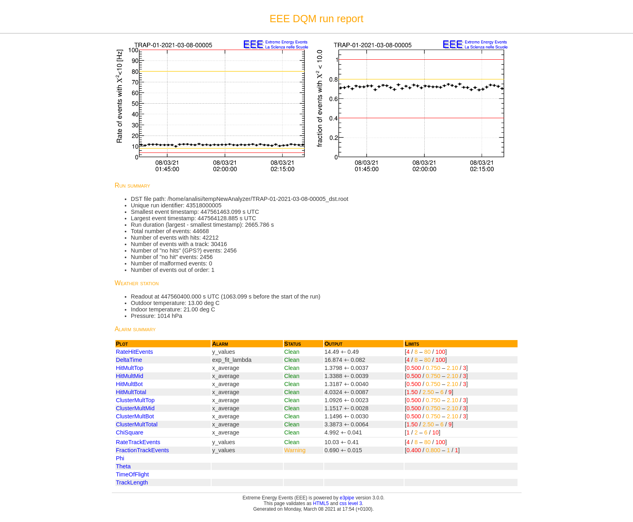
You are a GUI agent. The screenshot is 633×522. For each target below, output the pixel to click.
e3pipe (347, 498)
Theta (123, 466)
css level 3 (351, 503)
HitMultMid (129, 376)
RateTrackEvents (138, 442)
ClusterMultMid (135, 408)
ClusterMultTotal (136, 424)
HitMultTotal (131, 392)
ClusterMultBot (135, 416)
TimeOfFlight (132, 474)
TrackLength (132, 482)
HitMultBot (129, 384)
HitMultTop (129, 368)
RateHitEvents (134, 352)
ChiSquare (129, 432)
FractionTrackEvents (142, 450)
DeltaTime (129, 360)
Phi (120, 458)
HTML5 (321, 503)
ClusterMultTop (135, 400)
